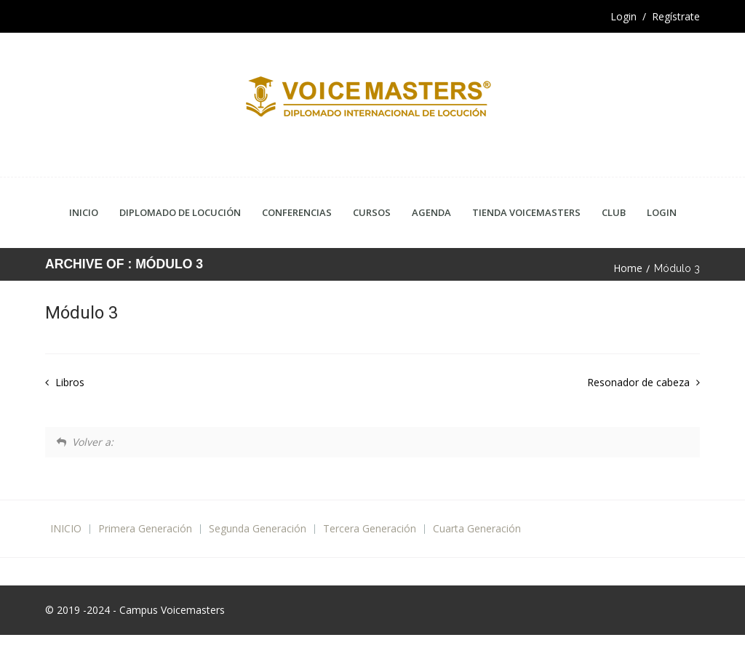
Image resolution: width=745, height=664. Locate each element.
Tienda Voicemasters (526, 212)
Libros (68, 382)
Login (662, 212)
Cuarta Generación (477, 528)
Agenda (431, 212)
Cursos (372, 212)
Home (627, 268)
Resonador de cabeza (640, 382)
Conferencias (297, 212)
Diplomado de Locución (180, 212)
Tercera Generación (369, 528)
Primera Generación (145, 528)
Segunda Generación (257, 528)
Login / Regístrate (655, 16)
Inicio (83, 212)
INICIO (65, 528)
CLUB (614, 212)
